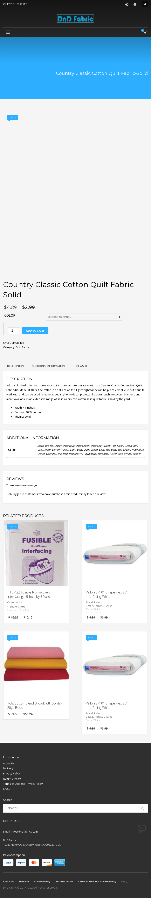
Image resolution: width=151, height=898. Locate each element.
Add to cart (35, 330)
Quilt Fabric (22, 347)
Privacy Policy (11, 773)
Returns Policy (12, 778)
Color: (11, 602)
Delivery (8, 768)
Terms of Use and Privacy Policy (23, 784)
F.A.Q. (6, 789)
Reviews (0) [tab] (80, 366)
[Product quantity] (14, 330)
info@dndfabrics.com (24, 831)
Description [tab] (15, 366)
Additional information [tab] (48, 366)
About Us (8, 763)
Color (9, 316)
